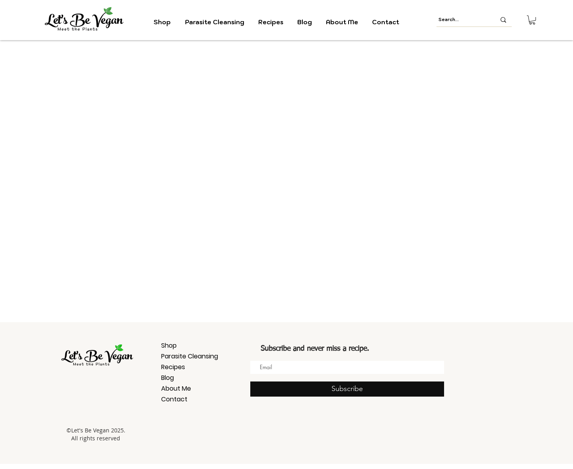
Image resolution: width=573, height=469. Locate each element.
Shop (169, 345)
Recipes (173, 367)
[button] (532, 20)
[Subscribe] (347, 389)
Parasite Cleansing (189, 356)
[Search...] (461, 19)
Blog (167, 377)
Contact (174, 399)
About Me (176, 388)
